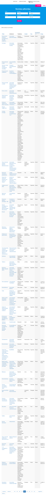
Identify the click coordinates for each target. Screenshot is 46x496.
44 (14, 491)
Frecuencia (31, 15)
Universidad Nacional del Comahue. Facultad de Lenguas (11, 98)
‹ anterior (9, 491)
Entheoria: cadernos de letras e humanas (5, 103)
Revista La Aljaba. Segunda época (5, 269)
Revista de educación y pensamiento (4, 174)
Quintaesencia (4, 339)
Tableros (3, 261)
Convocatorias (22, 1)
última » (3, 493)
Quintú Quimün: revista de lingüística (5, 96)
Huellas (3, 415)
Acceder (31, 2)
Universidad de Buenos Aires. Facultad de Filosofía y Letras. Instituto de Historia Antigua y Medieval (12, 311)
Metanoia (4, 371)
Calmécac (4, 256)
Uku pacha (4, 406)
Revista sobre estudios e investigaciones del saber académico (5, 38)
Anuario (3, 211)
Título (6, 11)
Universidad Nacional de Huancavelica (11, 340)
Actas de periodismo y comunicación (4, 399)
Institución (19, 15)
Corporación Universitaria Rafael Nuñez (12, 108)
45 (17, 491)
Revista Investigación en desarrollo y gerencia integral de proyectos (5, 207)
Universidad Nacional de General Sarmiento (13, 92)
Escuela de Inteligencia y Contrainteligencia (12, 72)
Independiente (12, 421)
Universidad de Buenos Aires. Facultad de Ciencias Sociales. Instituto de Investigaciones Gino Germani (12, 301)
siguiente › (40, 491)
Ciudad (6, 15)
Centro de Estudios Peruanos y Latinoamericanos (13, 407)
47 (22, 491)
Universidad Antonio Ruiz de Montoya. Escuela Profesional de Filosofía (12, 374)
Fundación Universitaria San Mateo (12, 66)
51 (31, 491)
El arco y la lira (4, 90)
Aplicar (19, 20)
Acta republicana (5, 281)
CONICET (11, 295)
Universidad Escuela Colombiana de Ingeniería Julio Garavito (12, 207)
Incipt (3, 290)
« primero (4, 491)
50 (29, 491)
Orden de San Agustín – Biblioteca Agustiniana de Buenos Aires (12, 229)
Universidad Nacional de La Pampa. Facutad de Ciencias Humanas (12, 214)
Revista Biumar (5, 287)
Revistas (15, 1)
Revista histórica (5, 378)
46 (19, 491)
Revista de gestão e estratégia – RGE (5, 200)
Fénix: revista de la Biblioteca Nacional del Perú (5, 438)
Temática (19, 11)
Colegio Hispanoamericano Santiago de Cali (13, 174)
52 (34, 491)
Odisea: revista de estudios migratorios (4, 299)
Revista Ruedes (5, 344)
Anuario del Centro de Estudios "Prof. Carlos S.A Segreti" (4, 179)
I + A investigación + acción (5, 448)
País (30, 11)
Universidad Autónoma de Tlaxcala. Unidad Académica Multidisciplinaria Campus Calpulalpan (12, 365)
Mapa (44, 5)
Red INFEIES (11, 349)
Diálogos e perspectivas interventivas (4, 463)
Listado (39, 5)
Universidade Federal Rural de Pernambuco (12, 103)
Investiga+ (4, 43)
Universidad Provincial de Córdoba (11, 44)
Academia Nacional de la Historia (12, 380)
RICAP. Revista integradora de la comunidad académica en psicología (5, 364)
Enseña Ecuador (12, 322)
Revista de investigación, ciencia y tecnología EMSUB (4, 328)
